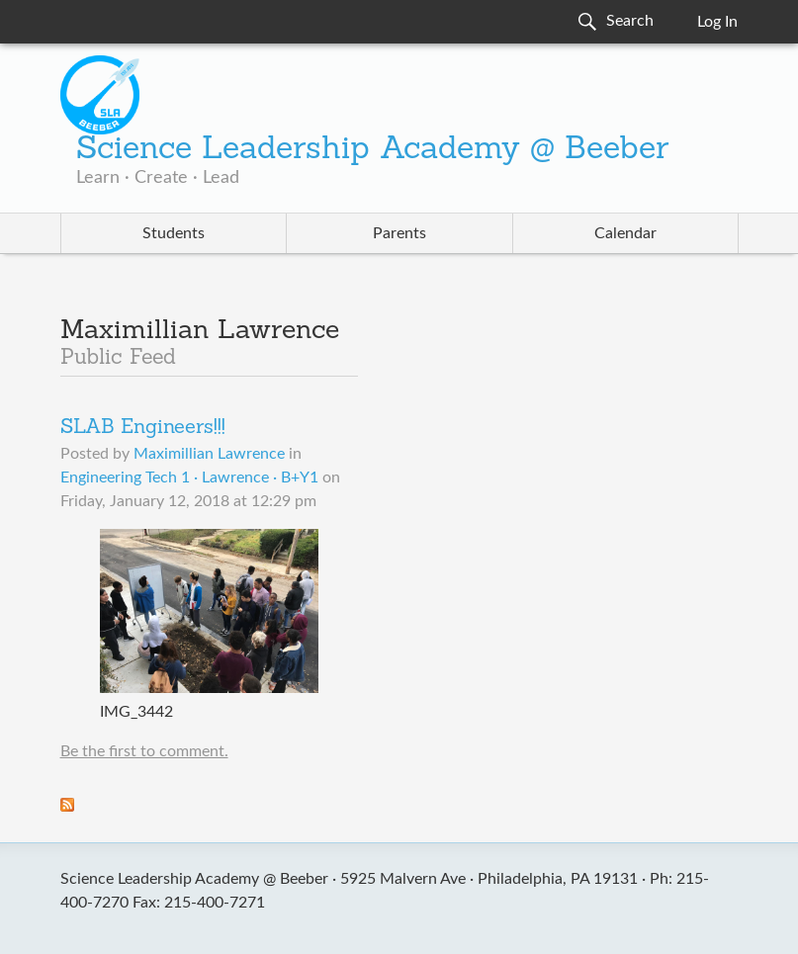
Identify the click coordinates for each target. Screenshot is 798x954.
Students (173, 233)
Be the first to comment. (144, 751)
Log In (717, 22)
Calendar (625, 233)
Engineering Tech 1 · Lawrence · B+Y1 (189, 477)
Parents (399, 233)
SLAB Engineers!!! (142, 428)
